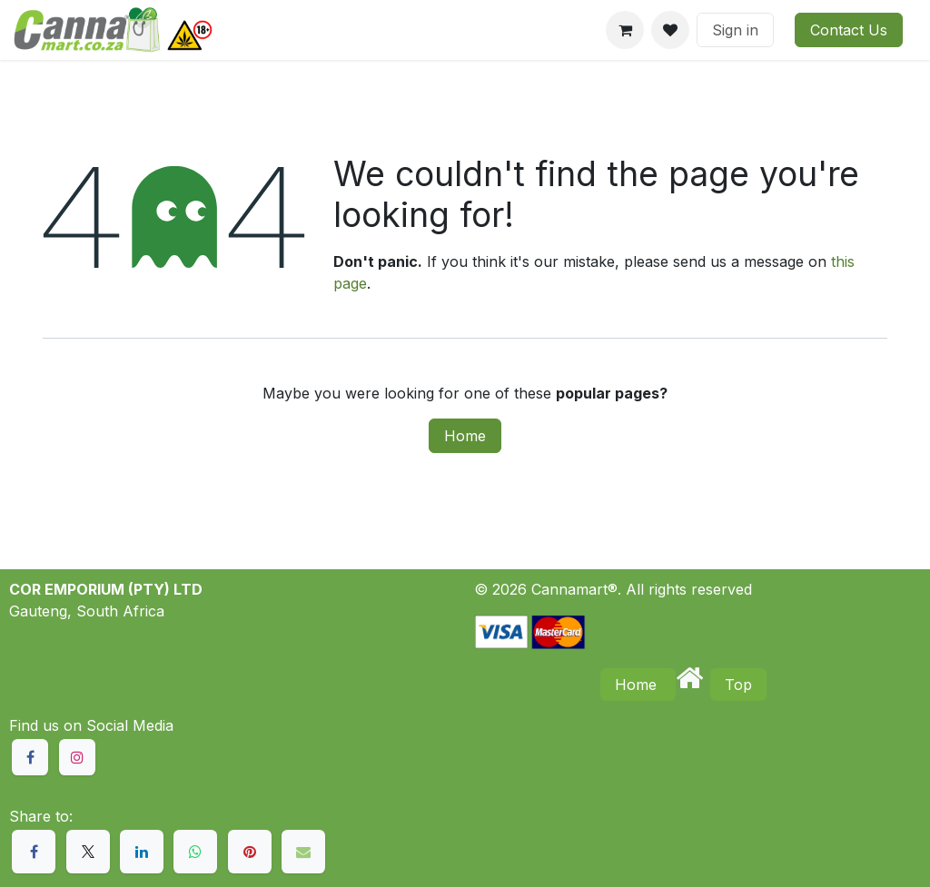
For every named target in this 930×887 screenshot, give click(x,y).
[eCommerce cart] (625, 30)
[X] (88, 851)
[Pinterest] (250, 851)
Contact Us (848, 30)
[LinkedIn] (141, 851)
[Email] (303, 851)
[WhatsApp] (195, 851)
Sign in (735, 30)
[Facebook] (33, 851)
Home (465, 436)
